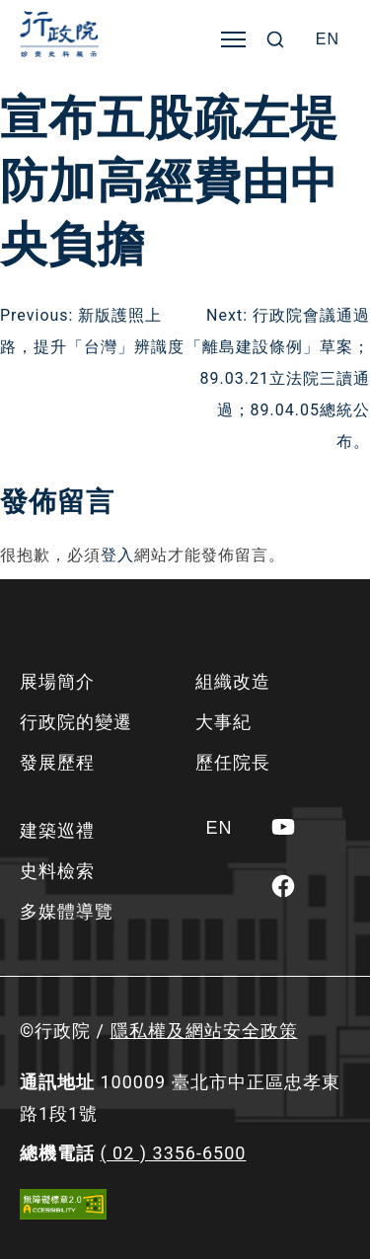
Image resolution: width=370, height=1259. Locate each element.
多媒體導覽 (66, 911)
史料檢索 (57, 870)
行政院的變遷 (76, 721)
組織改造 (232, 681)
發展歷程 (57, 762)
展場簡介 (57, 681)
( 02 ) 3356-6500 (173, 1153)
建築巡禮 (57, 830)
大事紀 (223, 721)
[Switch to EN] (327, 39)
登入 (117, 555)
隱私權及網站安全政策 (204, 1030)
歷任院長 (232, 762)
